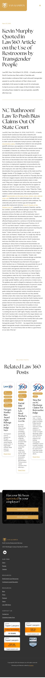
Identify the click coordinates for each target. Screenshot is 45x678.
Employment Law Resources (10, 579)
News (4, 601)
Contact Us (5, 614)
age (7, 198)
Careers (4, 569)
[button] (40, 5)
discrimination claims (8, 144)
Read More (7, 454)
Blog (3, 591)
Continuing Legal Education (10, 582)
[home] (13, 5)
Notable (31, 665)
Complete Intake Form (8, 617)
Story (3, 563)
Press (3, 595)
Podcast (4, 598)
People (4, 566)
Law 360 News (6, 605)
